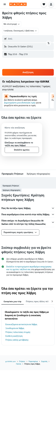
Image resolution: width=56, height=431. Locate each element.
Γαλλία (18, 364)
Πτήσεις (22, 361)
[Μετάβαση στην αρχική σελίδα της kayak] (18, 4)
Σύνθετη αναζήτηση (14, 336)
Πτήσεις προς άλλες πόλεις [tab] (39, 301)
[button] (5, 4)
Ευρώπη (44, 361)
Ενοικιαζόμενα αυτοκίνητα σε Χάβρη (21, 324)
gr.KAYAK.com (10, 361)
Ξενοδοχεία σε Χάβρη (14, 328)
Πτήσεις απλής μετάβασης (17, 340)
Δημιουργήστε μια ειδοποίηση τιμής (20, 102)
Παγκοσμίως (33, 361)
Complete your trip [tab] (13, 301)
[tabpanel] (28, 326)
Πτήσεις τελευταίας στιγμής (17, 332)
